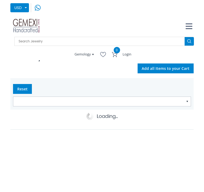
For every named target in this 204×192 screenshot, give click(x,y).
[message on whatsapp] (38, 7)
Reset (22, 88)
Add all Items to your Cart (166, 68)
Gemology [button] (83, 54)
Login (127, 54)
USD (18, 7)
